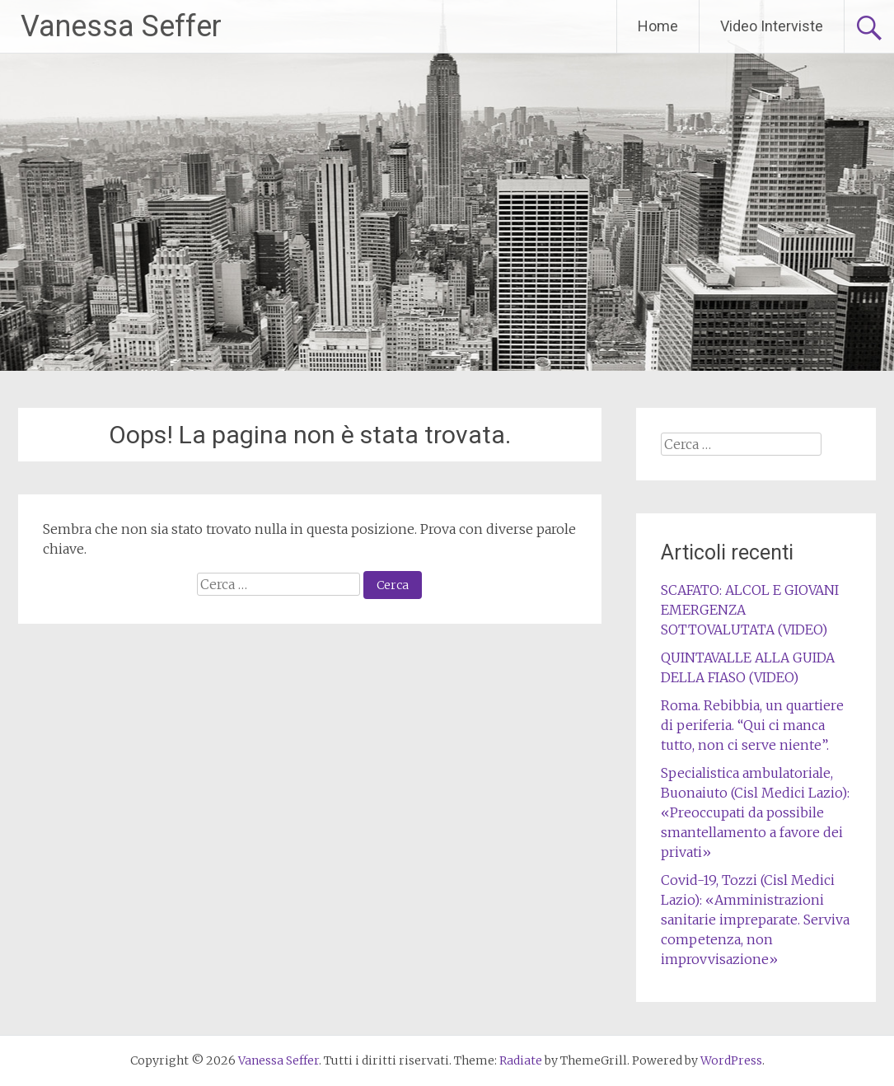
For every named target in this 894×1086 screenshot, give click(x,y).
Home (658, 26)
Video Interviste (771, 26)
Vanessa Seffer (121, 26)
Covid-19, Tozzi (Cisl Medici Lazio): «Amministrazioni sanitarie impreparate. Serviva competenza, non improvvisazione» (755, 919)
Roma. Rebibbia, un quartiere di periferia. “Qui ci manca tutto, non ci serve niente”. (752, 725)
